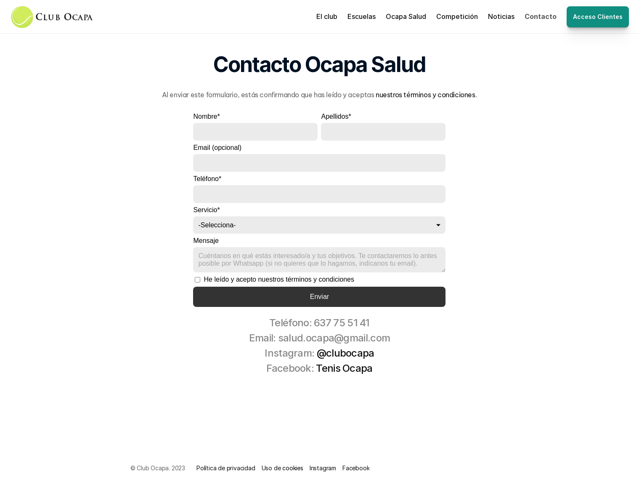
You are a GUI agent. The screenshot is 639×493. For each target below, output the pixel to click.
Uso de (272, 468)
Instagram (323, 468)
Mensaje (205, 240)
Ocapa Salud (406, 16)
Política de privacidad (225, 468)
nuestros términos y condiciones (425, 95)
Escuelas (361, 16)
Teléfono (207, 178)
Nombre (206, 116)
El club (326, 16)
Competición (457, 16)
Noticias (501, 16)
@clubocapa (345, 353)
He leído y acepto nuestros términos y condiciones (274, 279)
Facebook (355, 468)
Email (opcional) (217, 147)
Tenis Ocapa (344, 368)
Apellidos (336, 116)
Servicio (206, 209)
